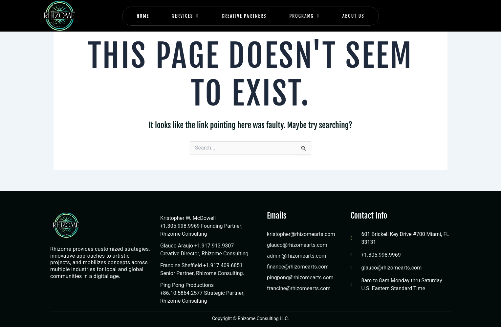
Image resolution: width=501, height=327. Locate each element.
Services (185, 16)
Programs (304, 16)
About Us (353, 16)
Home (143, 16)
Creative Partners (244, 16)
